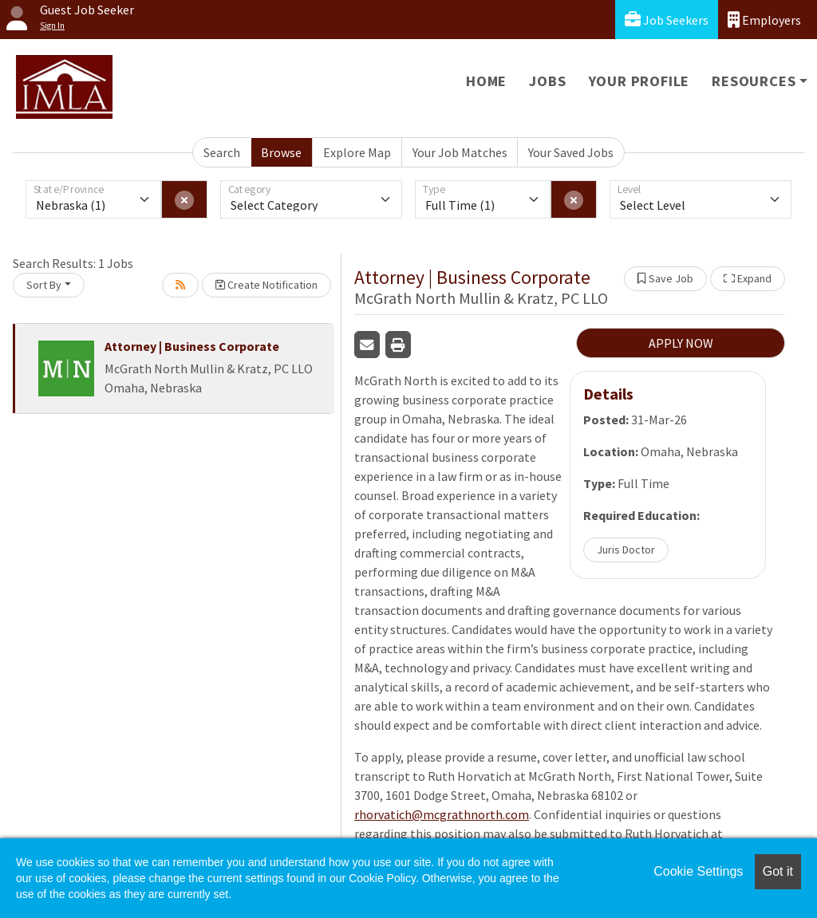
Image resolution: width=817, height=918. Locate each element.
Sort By (43, 285)
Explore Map (357, 152)
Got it (778, 871)
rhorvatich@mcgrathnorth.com (441, 814)
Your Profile (639, 81)
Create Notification (266, 285)
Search (221, 152)
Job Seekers (666, 20)
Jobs (547, 81)
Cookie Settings (698, 871)
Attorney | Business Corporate (192, 346)
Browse (281, 152)
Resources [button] (753, 81)
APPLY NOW (681, 343)
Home (486, 81)
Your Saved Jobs (571, 152)
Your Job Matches (459, 152)
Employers (764, 20)
